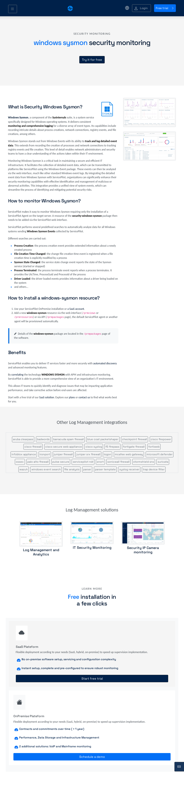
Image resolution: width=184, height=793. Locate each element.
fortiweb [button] (154, 446)
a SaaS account (75, 309)
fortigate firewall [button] (134, 446)
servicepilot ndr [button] (83, 461)
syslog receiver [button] (129, 469)
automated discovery (105, 363)
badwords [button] (43, 439)
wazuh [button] (23, 469)
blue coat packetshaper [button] (102, 439)
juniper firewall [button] (63, 454)
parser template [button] (105, 469)
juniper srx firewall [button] (88, 454)
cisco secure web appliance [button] (63, 446)
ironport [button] (45, 454)
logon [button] (107, 454)
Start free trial (92, 679)
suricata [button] (163, 461)
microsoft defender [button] (159, 454)
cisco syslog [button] (94, 446)
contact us (84, 397)
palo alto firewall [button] (38, 461)
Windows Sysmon (18, 117)
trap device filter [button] (154, 469)
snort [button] (100, 461)
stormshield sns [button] (143, 461)
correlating (17, 374)
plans (72, 397)
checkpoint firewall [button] (134, 439)
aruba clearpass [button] (23, 439)
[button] (141, 8)
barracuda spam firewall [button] (68, 439)
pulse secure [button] (60, 461)
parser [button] (87, 469)
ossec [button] (20, 461)
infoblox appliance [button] (24, 454)
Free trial (165, 8)
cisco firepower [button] (161, 439)
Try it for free (92, 60)
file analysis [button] (72, 469)
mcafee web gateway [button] (129, 454)
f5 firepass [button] (112, 446)
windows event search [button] (46, 469)
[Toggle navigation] (12, 9)
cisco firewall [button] (33, 446)
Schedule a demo (92, 757)
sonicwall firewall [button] (118, 461)
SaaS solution (46, 397)
